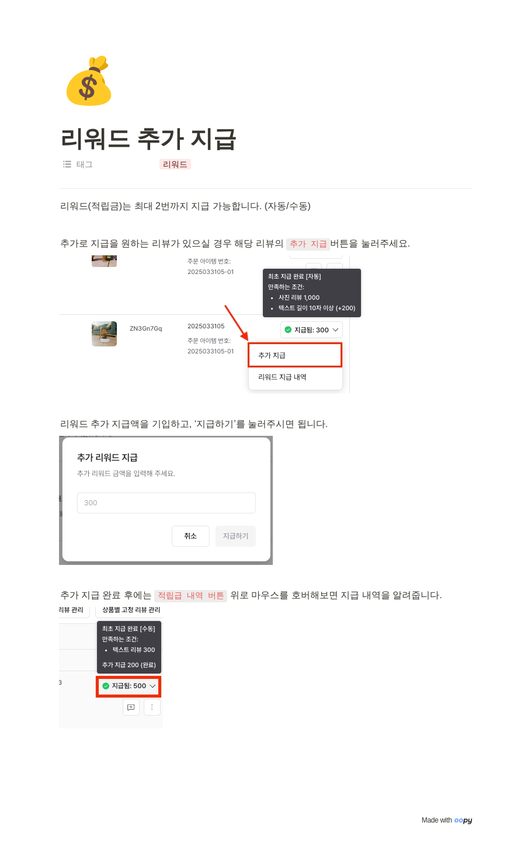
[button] (175, 164)
